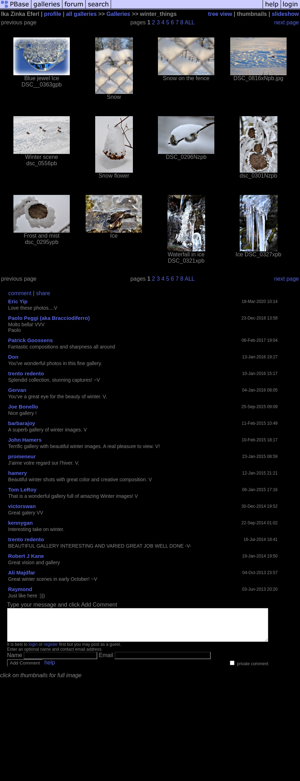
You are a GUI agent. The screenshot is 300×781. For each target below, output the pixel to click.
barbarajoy (21, 423)
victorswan (22, 506)
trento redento (26, 373)
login (33, 650)
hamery (17, 473)
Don (13, 357)
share (43, 293)
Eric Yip (17, 301)
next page (286, 22)
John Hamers (25, 440)
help (49, 669)
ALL (190, 22)
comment (19, 293)
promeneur (22, 456)
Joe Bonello (23, 407)
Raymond (20, 589)
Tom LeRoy (22, 490)
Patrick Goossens (30, 340)
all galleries (81, 14)
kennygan (20, 523)
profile (52, 14)
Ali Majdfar (21, 573)
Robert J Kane (26, 556)
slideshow (285, 14)
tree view (220, 14)
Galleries (118, 14)
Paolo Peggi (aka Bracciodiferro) (49, 318)
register (51, 650)
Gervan (17, 390)
